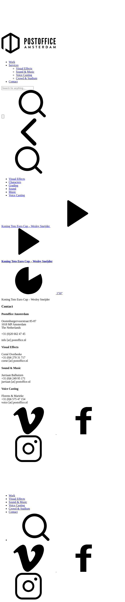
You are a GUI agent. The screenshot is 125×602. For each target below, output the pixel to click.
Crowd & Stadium (26, 78)
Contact (13, 81)
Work (12, 61)
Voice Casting (24, 75)
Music (12, 192)
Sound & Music (25, 71)
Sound (12, 188)
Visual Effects (24, 68)
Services (13, 65)
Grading (13, 185)
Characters (15, 182)
